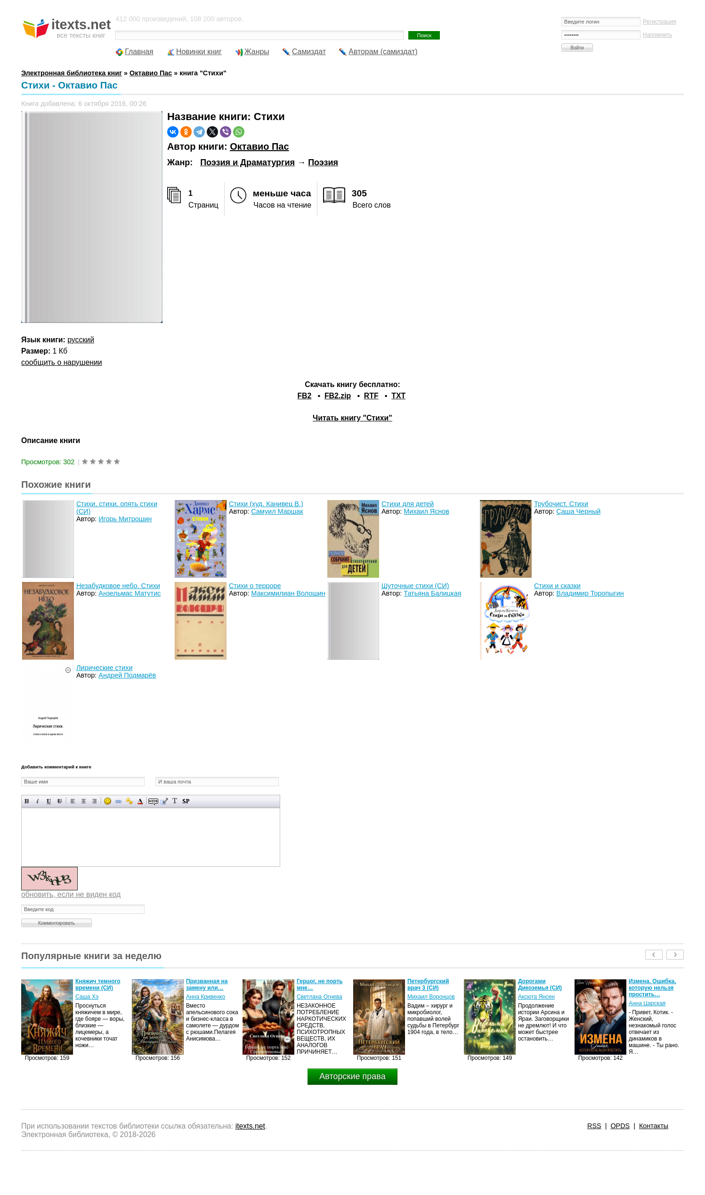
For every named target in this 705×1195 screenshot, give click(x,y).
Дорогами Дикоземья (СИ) (540, 984)
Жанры (256, 52)
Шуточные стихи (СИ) (415, 585)
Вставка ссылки (118, 801)
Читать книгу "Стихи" (352, 418)
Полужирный (27, 801)
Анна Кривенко (205, 996)
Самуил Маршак (277, 511)
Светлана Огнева (319, 996)
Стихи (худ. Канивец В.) (266, 504)
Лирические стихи (104, 667)
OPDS (620, 1126)
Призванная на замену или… (207, 984)
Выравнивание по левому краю (72, 801)
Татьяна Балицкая (432, 593)
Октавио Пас (259, 146)
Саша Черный (578, 511)
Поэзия (323, 162)
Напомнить (657, 35)
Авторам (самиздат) (382, 52)
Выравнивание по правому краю (94, 801)
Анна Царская (647, 1003)
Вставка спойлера (185, 801)
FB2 (304, 396)
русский (80, 340)
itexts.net (250, 1126)
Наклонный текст (37, 801)
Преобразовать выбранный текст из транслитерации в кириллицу (175, 801)
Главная (139, 52)
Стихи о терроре (255, 585)
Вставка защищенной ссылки (129, 801)
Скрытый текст (153, 801)
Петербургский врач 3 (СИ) (428, 984)
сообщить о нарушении (61, 362)
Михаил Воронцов (431, 996)
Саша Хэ (86, 996)
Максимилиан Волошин (288, 593)
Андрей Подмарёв (127, 675)
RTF (371, 396)
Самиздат (309, 52)
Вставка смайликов (107, 801)
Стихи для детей (407, 504)
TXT (398, 396)
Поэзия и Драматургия (247, 162)
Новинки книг (199, 52)
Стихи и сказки (557, 585)
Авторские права (352, 1076)
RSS (594, 1126)
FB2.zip (337, 396)
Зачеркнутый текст (59, 801)
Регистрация (659, 21)
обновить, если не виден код (71, 894)
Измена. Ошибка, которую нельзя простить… (652, 988)
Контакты (653, 1126)
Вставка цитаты (164, 801)
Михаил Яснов (426, 511)
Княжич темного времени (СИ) (98, 984)
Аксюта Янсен (536, 996)
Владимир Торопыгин (590, 593)
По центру (83, 801)
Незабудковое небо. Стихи (118, 585)
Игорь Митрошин (125, 519)
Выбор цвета (140, 801)
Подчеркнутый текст (48, 801)
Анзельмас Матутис (129, 593)
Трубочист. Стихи (561, 504)
